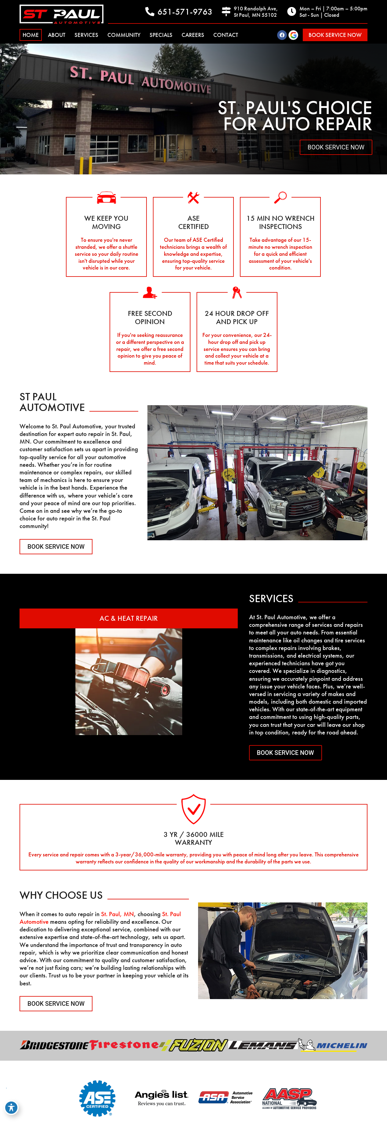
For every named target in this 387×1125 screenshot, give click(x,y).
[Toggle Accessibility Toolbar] (11, 1107)
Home (31, 35)
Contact (225, 35)
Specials (161, 35)
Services (86, 35)
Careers (193, 35)
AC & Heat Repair (128, 618)
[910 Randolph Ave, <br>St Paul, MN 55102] (226, 11)
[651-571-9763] (149, 11)
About (56, 35)
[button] (335, 35)
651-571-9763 (184, 11)
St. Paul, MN (117, 914)
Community (123, 35)
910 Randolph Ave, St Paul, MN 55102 (256, 12)
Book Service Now (336, 147)
